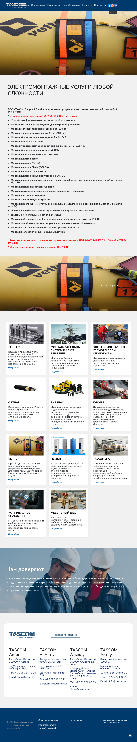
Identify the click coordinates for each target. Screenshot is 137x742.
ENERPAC (57, 402)
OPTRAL (14, 402)
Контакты (113, 5)
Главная (37, 5)
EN (128, 12)
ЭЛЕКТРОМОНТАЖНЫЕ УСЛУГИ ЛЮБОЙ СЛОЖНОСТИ (109, 350)
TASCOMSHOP (102, 459)
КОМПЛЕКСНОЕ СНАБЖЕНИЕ (19, 514)
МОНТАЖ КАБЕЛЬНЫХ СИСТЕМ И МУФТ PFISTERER (66, 350)
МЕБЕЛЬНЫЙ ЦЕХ (63, 513)
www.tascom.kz (13, 728)
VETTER (13, 459)
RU (124, 12)
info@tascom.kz (47, 725)
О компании (51, 5)
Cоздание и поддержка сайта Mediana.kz (115, 721)
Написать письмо (65, 635)
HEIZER (56, 459)
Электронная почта (48, 720)
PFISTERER (15, 347)
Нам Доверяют (84, 5)
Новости (100, 5)
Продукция (66, 5)
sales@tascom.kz (48, 728)
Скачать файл (109, 285)
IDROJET (98, 402)
